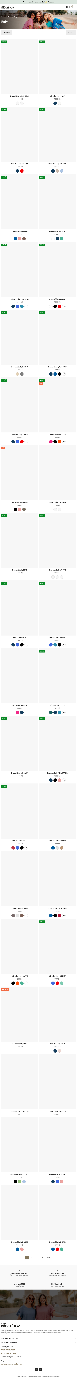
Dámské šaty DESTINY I (19, 1174)
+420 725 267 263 (8, 1353)
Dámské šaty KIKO (19, 1044)
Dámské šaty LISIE (19, 570)
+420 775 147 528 (8, 1350)
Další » (48, 1258)
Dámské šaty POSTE (19, 1242)
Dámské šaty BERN (19, 231)
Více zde (51, 2)
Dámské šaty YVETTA (57, 164)
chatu (62, 1286)
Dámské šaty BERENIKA (57, 908)
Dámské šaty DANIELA (19, 96)
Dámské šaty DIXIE (57, 705)
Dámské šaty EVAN (20, 908)
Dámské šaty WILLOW (57, 367)
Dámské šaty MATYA (57, 434)
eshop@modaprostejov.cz (11, 1364)
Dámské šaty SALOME (20, 164)
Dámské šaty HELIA (20, 841)
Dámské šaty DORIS (57, 1242)
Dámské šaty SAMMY (19, 367)
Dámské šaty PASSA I (57, 637)
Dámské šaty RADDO (19, 502)
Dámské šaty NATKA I (20, 299)
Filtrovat (7, 32)
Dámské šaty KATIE (57, 231)
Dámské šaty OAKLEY (20, 1111)
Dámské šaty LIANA (20, 434)
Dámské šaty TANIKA (57, 841)
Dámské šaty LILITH (20, 976)
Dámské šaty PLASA (19, 773)
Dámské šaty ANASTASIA (57, 773)
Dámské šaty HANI (19, 705)
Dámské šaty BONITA (57, 976)
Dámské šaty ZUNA (20, 637)
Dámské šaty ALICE (57, 1174)
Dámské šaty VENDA (57, 502)
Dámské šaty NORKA (57, 1111)
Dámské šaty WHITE (57, 570)
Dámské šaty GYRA (57, 1044)
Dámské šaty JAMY (57, 96)
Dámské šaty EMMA (57, 299)
